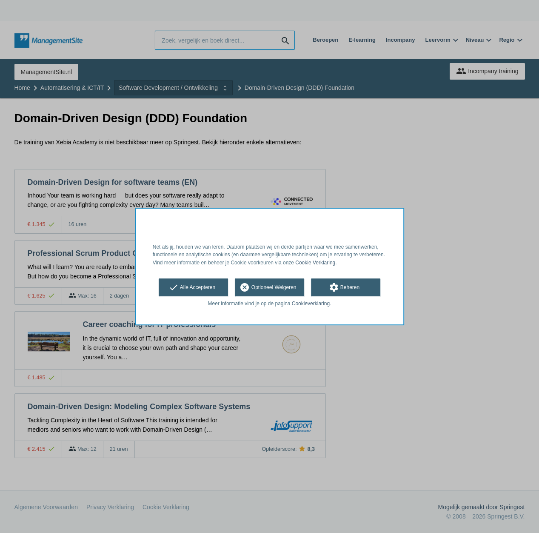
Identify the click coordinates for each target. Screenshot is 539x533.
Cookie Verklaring (315, 263)
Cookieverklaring (311, 304)
